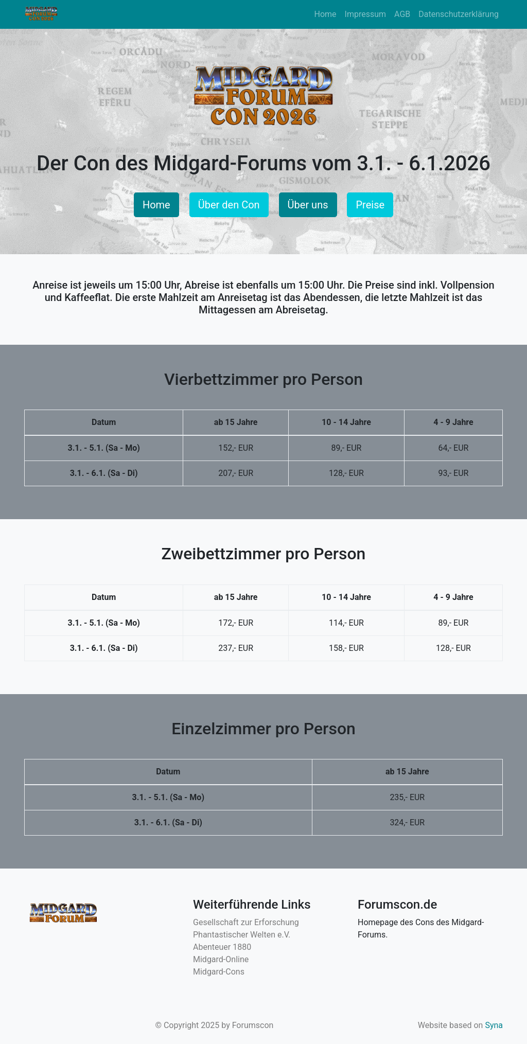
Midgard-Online (221, 959)
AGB (402, 14)
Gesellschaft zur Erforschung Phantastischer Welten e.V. (246, 928)
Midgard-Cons (218, 972)
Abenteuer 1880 (222, 947)
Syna (494, 1025)
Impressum (366, 14)
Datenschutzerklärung (458, 14)
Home (325, 14)
